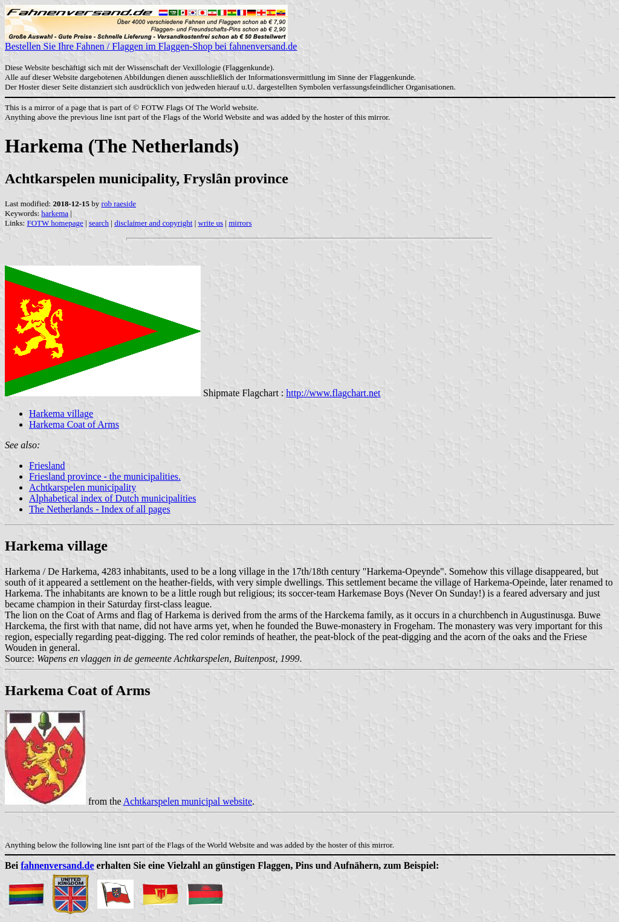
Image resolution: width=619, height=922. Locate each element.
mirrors (239, 222)
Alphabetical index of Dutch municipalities (112, 498)
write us (211, 222)
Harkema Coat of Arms (74, 424)
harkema (54, 213)
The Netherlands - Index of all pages (99, 509)
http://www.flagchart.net (333, 393)
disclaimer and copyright (153, 222)
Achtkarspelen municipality (82, 487)
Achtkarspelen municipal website (187, 801)
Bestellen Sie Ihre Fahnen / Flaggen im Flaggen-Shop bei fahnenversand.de (151, 42)
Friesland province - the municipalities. (105, 476)
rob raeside (119, 203)
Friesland (47, 465)
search (99, 222)
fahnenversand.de (57, 865)
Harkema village (61, 413)
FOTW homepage (55, 222)
